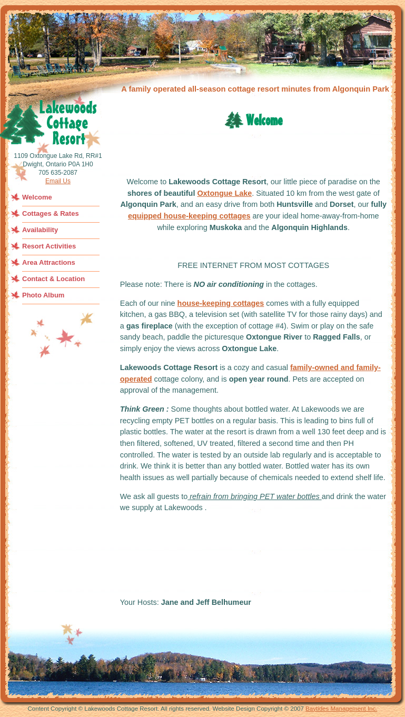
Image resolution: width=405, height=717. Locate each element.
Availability (40, 230)
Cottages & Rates (50, 213)
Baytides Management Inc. (341, 708)
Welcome (37, 197)
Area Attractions (48, 262)
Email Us (58, 181)
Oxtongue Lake (224, 193)
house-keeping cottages (220, 303)
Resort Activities (49, 246)
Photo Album (43, 295)
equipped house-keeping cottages (189, 216)
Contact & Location (53, 279)
